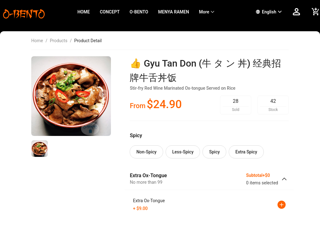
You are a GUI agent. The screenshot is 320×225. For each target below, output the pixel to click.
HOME (84, 11)
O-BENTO (139, 11)
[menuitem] (83, 12)
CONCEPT (109, 11)
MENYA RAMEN (173, 11)
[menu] (158, 12)
